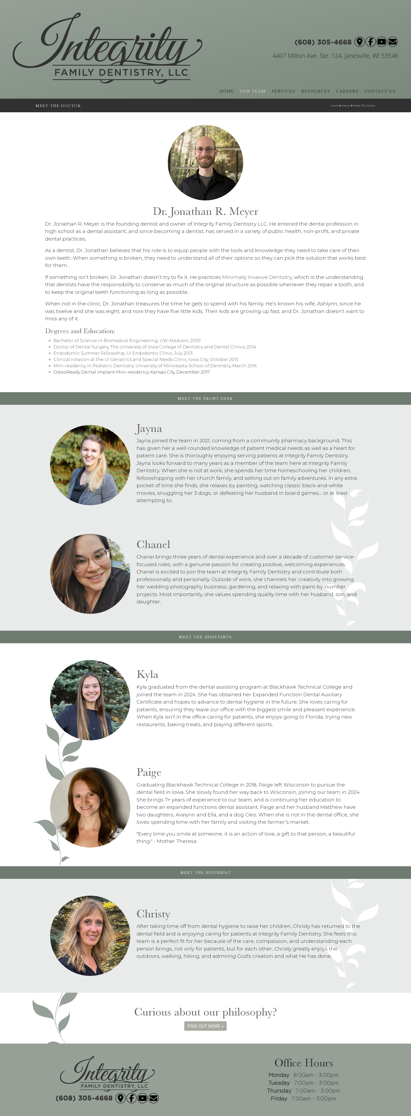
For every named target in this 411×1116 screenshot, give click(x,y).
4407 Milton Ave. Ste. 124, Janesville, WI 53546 (335, 55)
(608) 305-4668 (323, 40)
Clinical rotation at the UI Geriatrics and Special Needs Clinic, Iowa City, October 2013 (145, 359)
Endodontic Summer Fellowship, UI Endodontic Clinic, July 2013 (123, 353)
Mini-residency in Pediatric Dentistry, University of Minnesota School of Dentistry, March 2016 (155, 365)
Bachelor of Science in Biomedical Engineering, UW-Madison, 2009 (127, 340)
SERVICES (283, 91)
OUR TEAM (253, 91)
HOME (227, 91)
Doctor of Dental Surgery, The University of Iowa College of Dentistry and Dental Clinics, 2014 (154, 346)
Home (335, 105)
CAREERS (347, 91)
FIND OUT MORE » (205, 1026)
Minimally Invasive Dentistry (257, 277)
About (346, 105)
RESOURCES (315, 91)
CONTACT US (379, 91)
